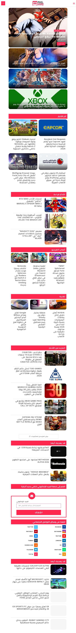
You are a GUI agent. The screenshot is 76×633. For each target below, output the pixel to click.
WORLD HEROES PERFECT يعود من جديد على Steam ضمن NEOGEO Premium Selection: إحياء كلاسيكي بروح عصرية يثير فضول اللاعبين (39, 83)
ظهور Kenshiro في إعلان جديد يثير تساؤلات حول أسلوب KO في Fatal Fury (38, 64)
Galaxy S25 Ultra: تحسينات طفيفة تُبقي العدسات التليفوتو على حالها (31, 567)
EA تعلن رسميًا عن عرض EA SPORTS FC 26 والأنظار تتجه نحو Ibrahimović (30, 608)
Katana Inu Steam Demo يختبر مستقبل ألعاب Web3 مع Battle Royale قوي (29, 420)
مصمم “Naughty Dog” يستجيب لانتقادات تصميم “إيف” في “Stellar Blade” (30, 234)
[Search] (3, 3)
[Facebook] (52, 527)
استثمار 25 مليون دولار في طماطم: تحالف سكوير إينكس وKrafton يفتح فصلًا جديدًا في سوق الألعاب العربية (53, 177)
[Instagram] (52, 531)
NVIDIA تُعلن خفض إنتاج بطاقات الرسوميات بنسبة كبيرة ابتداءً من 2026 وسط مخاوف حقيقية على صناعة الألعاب (58, 324)
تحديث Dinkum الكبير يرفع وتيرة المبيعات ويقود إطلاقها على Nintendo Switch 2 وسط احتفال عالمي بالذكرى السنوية (23, 143)
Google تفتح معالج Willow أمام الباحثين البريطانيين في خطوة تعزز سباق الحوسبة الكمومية (19, 321)
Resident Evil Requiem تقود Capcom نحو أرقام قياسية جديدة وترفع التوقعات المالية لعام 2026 (54, 143)
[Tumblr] (24, 540)
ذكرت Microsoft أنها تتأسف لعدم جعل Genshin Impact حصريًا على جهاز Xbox (31, 581)
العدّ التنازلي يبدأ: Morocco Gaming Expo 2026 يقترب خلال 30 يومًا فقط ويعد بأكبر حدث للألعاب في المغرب (30, 389)
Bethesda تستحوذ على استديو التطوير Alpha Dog (30, 461)
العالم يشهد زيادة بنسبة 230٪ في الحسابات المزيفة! (33, 449)
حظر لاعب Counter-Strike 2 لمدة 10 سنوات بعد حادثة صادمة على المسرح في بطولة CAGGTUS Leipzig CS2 (30, 357)
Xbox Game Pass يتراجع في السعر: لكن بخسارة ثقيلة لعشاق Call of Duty (28, 403)
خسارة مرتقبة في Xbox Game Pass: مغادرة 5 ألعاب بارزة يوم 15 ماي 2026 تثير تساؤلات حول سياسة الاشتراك (39, 105)
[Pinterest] (24, 531)
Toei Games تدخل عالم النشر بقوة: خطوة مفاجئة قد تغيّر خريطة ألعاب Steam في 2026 (28, 372)
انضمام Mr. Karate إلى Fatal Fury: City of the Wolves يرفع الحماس (40, 35)
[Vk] (52, 545)
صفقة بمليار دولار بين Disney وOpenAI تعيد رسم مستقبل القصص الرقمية (39, 320)
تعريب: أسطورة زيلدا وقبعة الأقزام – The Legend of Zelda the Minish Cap (29, 217)
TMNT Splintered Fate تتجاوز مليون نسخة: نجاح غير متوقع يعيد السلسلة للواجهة (58, 274)
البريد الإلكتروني (22, 501)
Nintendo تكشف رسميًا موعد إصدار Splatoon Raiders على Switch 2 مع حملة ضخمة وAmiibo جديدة (20, 275)
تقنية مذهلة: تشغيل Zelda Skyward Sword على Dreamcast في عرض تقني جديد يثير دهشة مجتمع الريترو (38, 275)
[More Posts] (38, 436)
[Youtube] (52, 536)
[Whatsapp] (52, 549)
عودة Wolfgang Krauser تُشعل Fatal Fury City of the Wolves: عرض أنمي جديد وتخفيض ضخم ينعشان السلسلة (23, 177)
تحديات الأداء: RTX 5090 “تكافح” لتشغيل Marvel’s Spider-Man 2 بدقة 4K (29, 202)
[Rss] (52, 554)
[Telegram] (24, 549)
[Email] (24, 536)
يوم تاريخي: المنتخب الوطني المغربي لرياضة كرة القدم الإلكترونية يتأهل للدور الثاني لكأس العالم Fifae (32, 595)
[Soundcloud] (24, 545)
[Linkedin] (52, 540)
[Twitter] (24, 527)
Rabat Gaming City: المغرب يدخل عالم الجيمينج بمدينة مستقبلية (32, 621)
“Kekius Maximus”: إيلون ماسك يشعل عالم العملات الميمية (33, 473)
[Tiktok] (24, 554)
